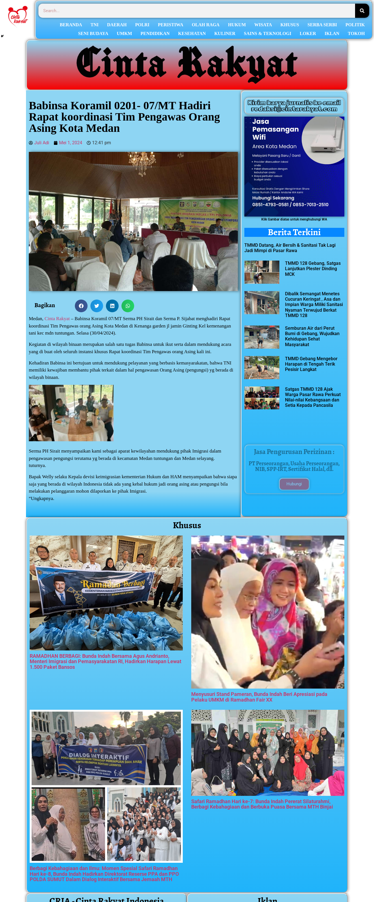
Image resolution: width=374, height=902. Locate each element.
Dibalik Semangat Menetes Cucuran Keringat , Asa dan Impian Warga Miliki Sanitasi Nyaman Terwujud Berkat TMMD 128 (314, 304)
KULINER (225, 33)
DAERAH (117, 24)
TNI (95, 24)
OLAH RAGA (205, 24)
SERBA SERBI (322, 24)
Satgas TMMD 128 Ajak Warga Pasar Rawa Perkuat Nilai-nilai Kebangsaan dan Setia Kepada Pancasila (313, 397)
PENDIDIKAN (154, 33)
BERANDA (71, 24)
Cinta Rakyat (57, 318)
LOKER (308, 33)
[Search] (362, 11)
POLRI (142, 24)
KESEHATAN (192, 33)
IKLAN (332, 33)
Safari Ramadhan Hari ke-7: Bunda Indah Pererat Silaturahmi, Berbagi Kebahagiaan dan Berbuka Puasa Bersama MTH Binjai (262, 804)
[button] (81, 306)
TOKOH (356, 33)
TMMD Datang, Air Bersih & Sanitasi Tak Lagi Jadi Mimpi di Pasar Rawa (290, 248)
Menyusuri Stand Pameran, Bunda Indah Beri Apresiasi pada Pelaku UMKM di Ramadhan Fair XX (259, 697)
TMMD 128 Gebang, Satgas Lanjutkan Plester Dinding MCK (313, 269)
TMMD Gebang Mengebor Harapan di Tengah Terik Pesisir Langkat (311, 364)
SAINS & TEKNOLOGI (267, 33)
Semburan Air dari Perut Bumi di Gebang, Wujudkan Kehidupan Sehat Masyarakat (312, 336)
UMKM (124, 33)
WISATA (263, 24)
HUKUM (237, 24)
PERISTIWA (170, 24)
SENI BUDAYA (93, 33)
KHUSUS (289, 24)
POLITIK (355, 24)
